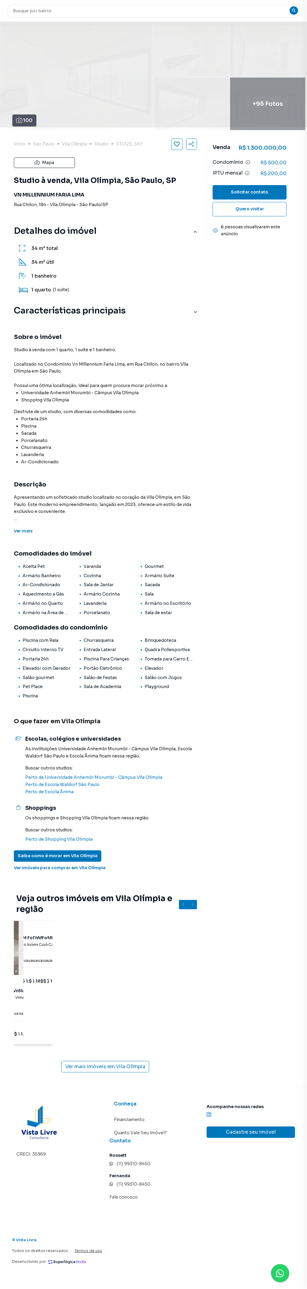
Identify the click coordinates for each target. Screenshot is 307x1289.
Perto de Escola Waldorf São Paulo (62, 784)
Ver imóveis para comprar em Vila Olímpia (60, 867)
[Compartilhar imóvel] (191, 144)
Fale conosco (123, 1197)
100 (24, 120)
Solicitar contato (249, 192)
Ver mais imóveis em (105, 1066)
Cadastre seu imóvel (251, 1132)
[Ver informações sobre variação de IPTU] (247, 173)
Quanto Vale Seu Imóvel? (140, 1132)
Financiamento (129, 1119)
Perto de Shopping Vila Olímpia (59, 839)
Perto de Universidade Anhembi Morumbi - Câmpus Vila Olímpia (93, 777)
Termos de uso (88, 1250)
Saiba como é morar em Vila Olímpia (57, 855)
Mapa (44, 162)
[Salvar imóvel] (177, 144)
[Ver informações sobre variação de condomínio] (248, 162)
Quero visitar (249, 209)
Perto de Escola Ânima (49, 791)
